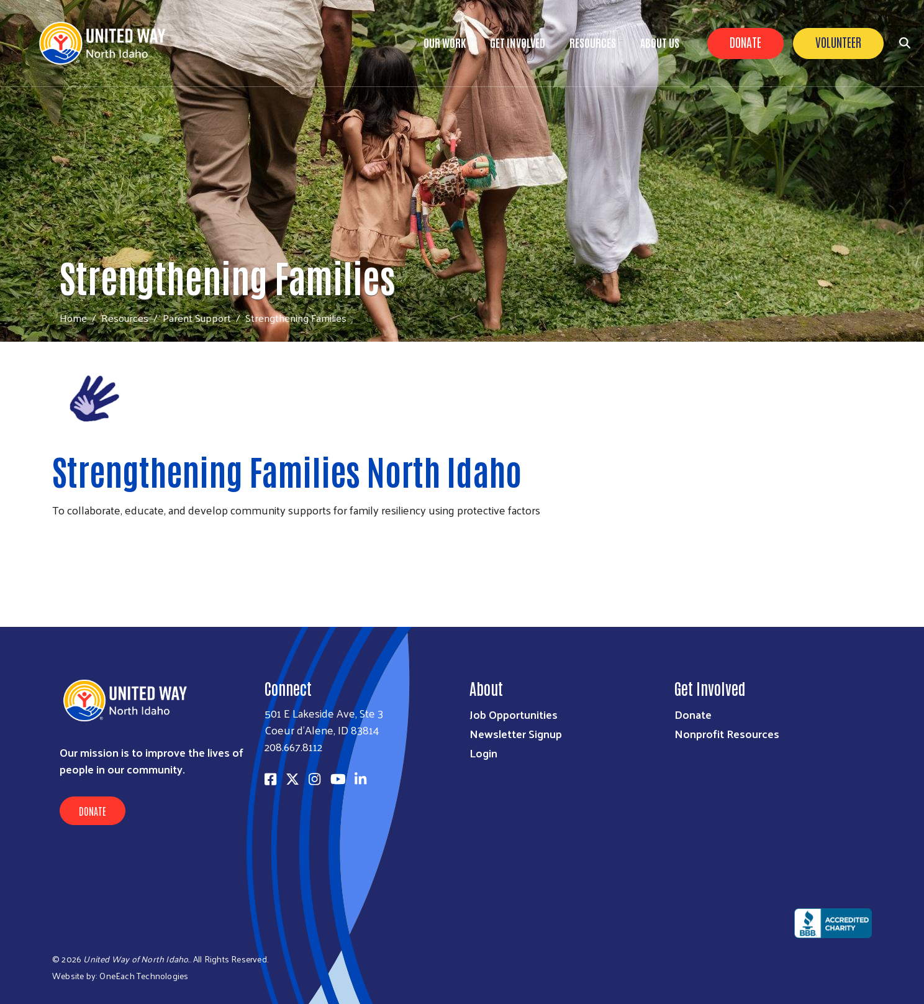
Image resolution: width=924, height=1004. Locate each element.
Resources (592, 42)
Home (73, 318)
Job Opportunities (513, 714)
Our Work (445, 42)
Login (483, 752)
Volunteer (838, 42)
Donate (745, 42)
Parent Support (197, 317)
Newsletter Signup (515, 733)
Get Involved (517, 42)
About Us (659, 42)
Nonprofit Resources (726, 733)
